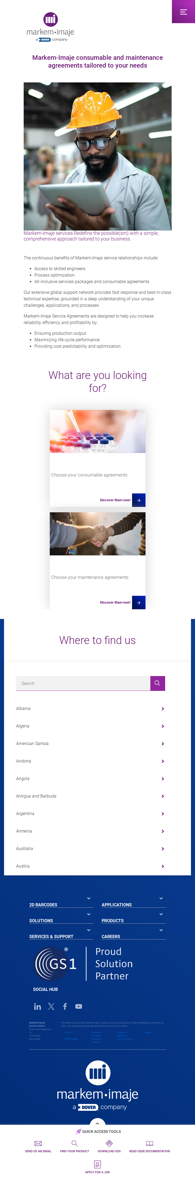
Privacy (68, 1032)
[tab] (61, 901)
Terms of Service (125, 1039)
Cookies (147, 1032)
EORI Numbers (71, 1039)
